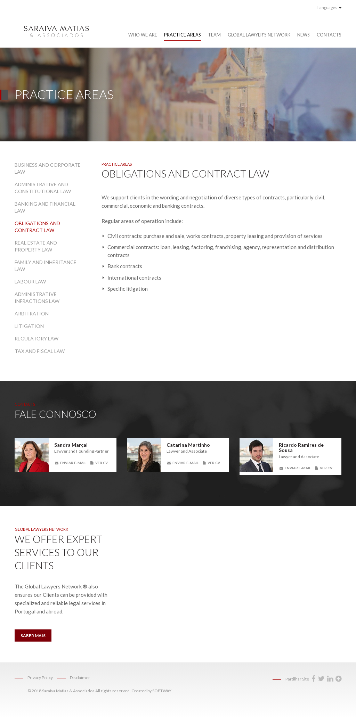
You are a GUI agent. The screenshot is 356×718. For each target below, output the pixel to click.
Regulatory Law (36, 338)
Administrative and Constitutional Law (43, 187)
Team (214, 35)
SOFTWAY (161, 690)
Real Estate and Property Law (36, 246)
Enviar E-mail (70, 463)
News (303, 35)
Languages (329, 7)
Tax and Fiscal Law (40, 351)
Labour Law (30, 281)
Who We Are (142, 35)
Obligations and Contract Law (37, 226)
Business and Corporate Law (48, 168)
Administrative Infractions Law (37, 297)
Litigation (29, 326)
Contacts (329, 35)
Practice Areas (182, 35)
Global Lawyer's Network (259, 35)
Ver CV (99, 463)
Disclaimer (80, 677)
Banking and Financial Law (45, 207)
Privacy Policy (40, 677)
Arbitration (32, 313)
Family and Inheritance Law (45, 265)
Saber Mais (33, 635)
